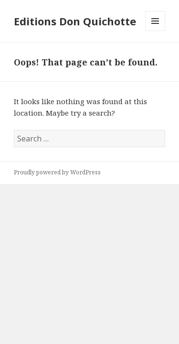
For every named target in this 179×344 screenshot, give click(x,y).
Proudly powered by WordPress (57, 172)
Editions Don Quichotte (75, 21)
